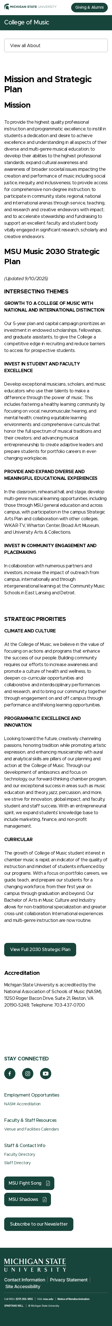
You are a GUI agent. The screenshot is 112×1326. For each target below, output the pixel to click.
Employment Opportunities (31, 1095)
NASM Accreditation (22, 1104)
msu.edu (48, 1298)
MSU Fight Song (25, 1183)
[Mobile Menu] (103, 22)
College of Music (26, 23)
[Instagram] (28, 1078)
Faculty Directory (19, 1155)
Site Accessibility (22, 1286)
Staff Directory (17, 1163)
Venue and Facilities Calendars (31, 1129)
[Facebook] (9, 1078)
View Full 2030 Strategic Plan (40, 949)
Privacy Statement (68, 1280)
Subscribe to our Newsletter (38, 1224)
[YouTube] (46, 1078)
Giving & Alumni (89, 8)
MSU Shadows (23, 1199)
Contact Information (24, 1280)
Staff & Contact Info (24, 1145)
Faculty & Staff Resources (30, 1120)
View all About (25, 45)
